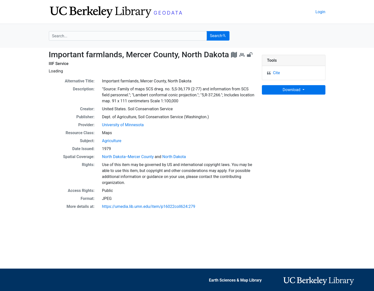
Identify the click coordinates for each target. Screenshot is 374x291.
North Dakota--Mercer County (128, 156)
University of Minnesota (123, 124)
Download (292, 89)
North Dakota (174, 156)
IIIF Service (59, 63)
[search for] (128, 36)
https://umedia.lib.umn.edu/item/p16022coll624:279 (148, 206)
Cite (276, 72)
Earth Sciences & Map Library (235, 280)
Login (320, 11)
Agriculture (111, 140)
